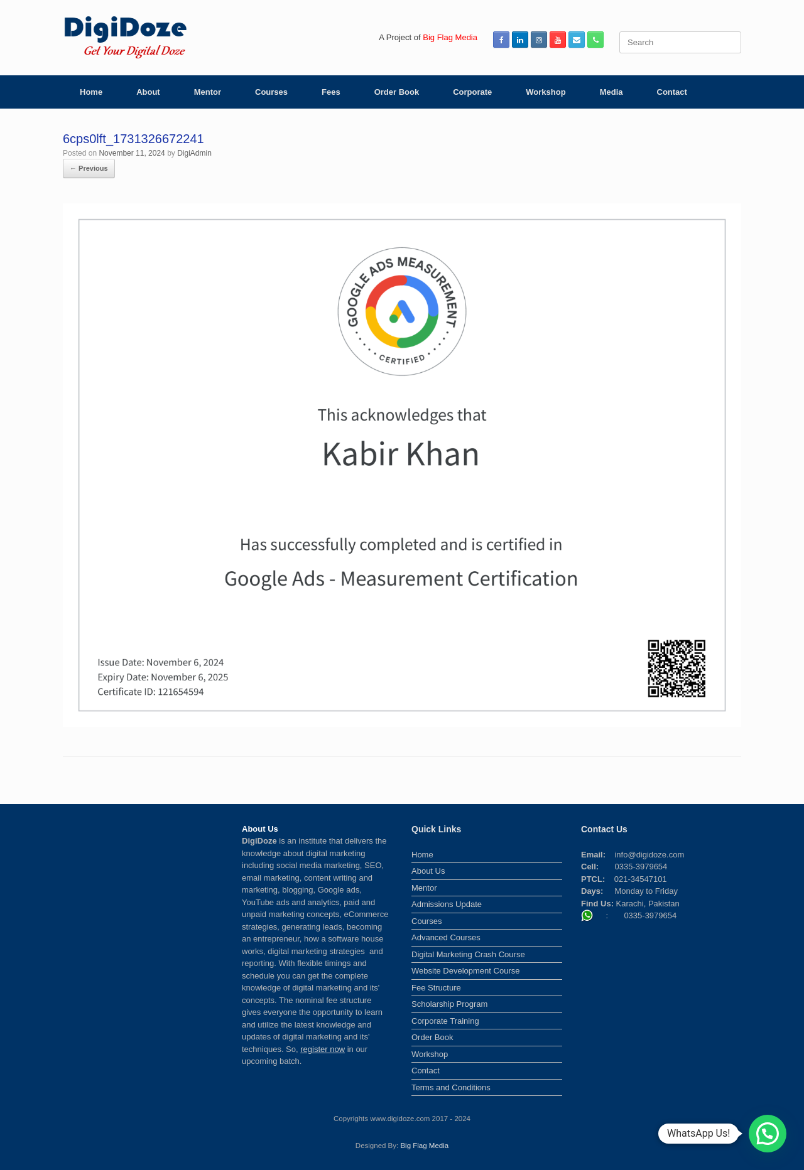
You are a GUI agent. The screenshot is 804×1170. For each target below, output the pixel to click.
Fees (331, 92)
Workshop (545, 92)
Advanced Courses (446, 937)
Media (611, 92)
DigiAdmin (194, 153)
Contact (672, 92)
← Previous (89, 168)
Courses (271, 92)
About (148, 92)
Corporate (472, 92)
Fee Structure (436, 987)
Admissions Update (446, 904)
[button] (767, 1133)
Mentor (207, 92)
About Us (428, 871)
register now (322, 1049)
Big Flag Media (424, 1145)
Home (91, 92)
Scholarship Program (449, 1004)
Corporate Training (445, 1021)
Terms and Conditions (451, 1087)
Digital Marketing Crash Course (468, 954)
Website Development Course (465, 970)
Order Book (397, 92)
